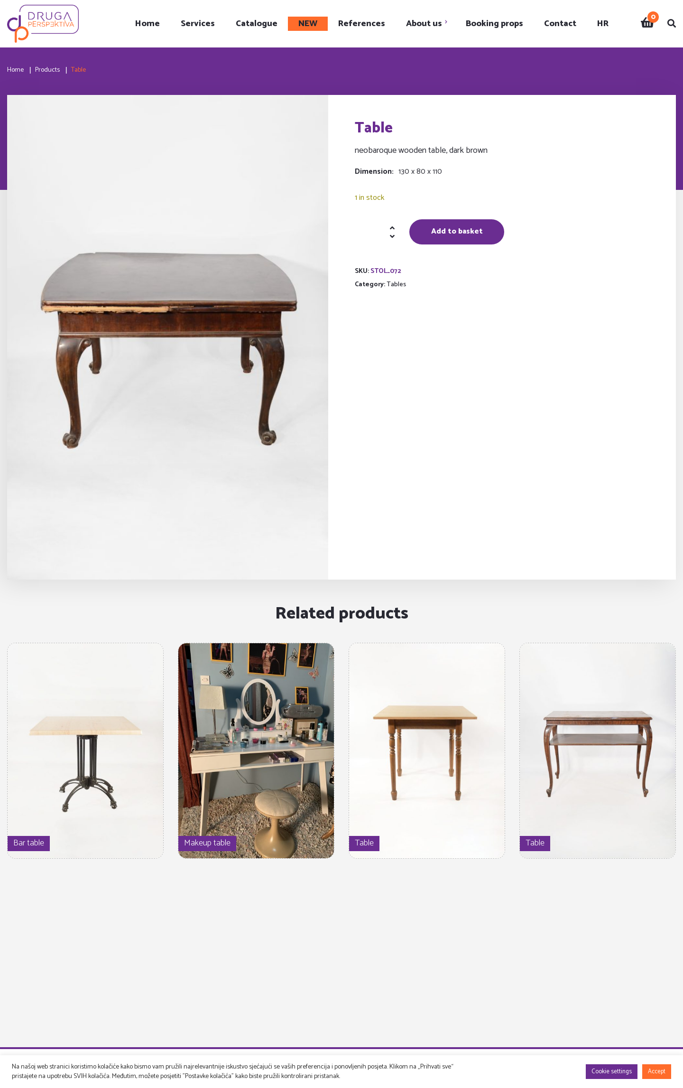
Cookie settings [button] (611, 1072)
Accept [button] (656, 1072)
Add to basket (457, 231)
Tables (396, 284)
